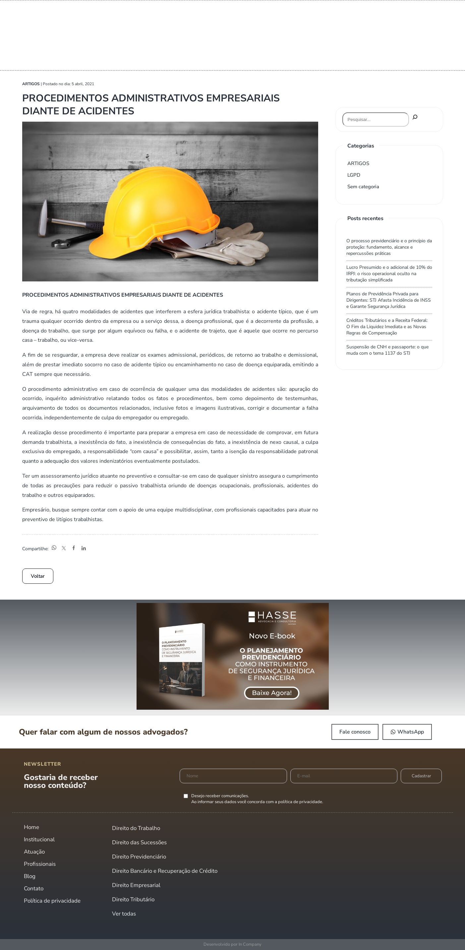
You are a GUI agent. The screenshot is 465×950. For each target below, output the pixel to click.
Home (31, 827)
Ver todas (124, 914)
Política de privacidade (52, 901)
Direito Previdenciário (139, 857)
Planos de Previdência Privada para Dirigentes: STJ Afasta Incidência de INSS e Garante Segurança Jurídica (388, 300)
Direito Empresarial (136, 885)
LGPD (353, 175)
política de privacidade (300, 802)
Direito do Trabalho (136, 828)
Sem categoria (363, 186)
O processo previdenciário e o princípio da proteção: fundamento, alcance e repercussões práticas (389, 247)
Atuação (34, 852)
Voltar (38, 576)
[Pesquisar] (415, 117)
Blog (29, 876)
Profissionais (40, 864)
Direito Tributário (133, 899)
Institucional (39, 839)
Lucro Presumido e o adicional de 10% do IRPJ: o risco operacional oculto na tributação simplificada (389, 273)
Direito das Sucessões (139, 842)
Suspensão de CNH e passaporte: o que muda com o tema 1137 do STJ (387, 350)
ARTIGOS (358, 163)
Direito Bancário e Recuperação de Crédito (164, 871)
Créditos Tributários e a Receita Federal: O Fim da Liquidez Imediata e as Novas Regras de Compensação (387, 326)
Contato (33, 888)
